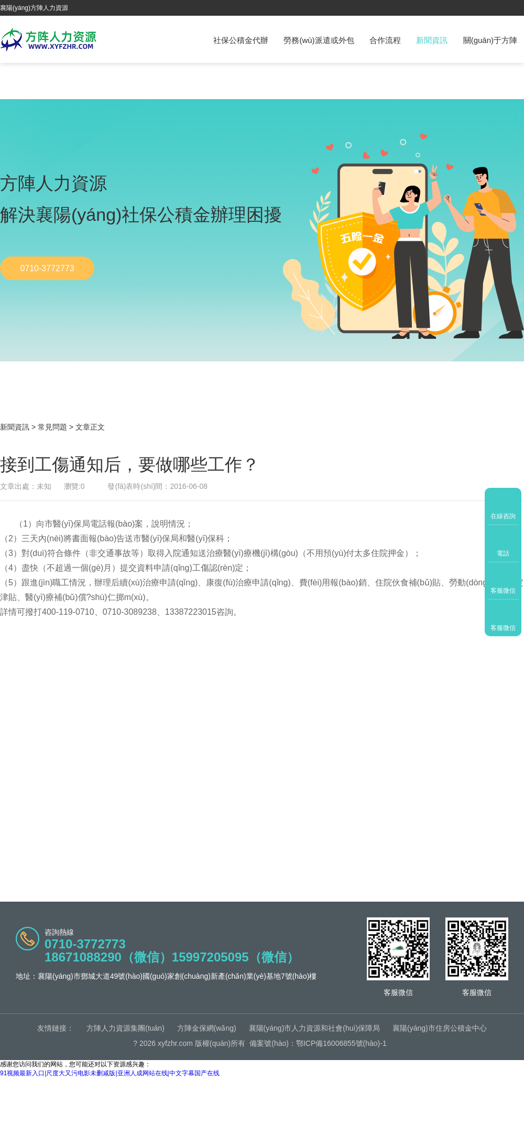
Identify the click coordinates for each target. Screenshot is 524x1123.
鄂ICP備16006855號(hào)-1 (341, 1043)
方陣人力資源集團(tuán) (125, 1028)
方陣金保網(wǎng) (206, 1028)
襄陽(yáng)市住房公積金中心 (439, 1028)
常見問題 (52, 427)
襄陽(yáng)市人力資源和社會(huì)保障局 (314, 1028)
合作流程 (385, 40)
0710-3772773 (47, 268)
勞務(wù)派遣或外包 (318, 40)
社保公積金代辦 (240, 40)
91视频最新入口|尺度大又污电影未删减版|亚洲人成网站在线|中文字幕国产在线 (110, 1073)
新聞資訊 (431, 40)
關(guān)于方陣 (490, 40)
